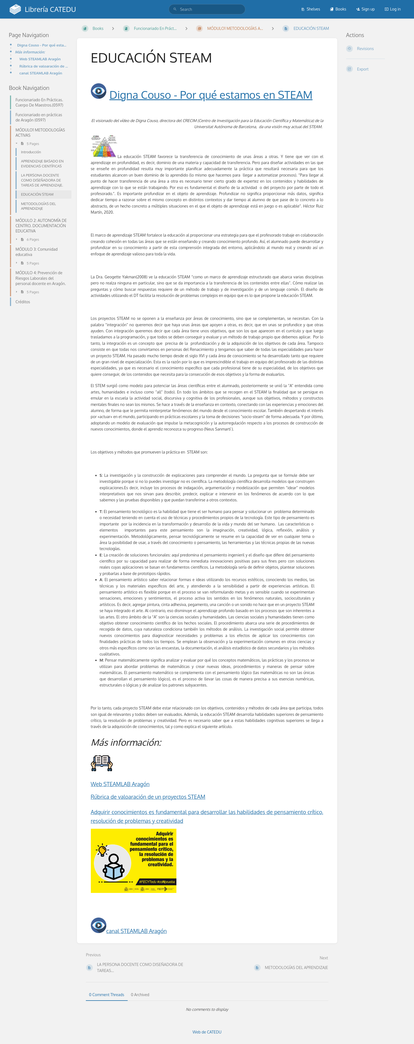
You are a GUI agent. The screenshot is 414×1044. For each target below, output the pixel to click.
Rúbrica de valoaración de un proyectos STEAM (148, 796)
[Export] (376, 69)
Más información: (30, 52)
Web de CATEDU (207, 1032)
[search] (207, 9)
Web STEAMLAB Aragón (40, 58)
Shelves (310, 9)
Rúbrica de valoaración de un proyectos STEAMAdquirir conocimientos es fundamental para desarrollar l (43, 66)
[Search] (175, 9)
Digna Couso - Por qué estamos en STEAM (42, 45)
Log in (393, 9)
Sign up (365, 9)
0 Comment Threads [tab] (106, 994)
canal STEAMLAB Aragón (40, 73)
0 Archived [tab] (140, 994)
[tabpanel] (207, 1009)
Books (338, 9)
